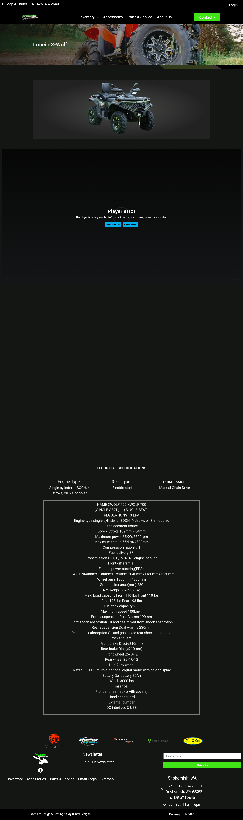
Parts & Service (140, 17)
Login (233, 5)
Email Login (88, 779)
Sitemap (109, 779)
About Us (164, 17)
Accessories (113, 17)
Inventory (89, 17)
